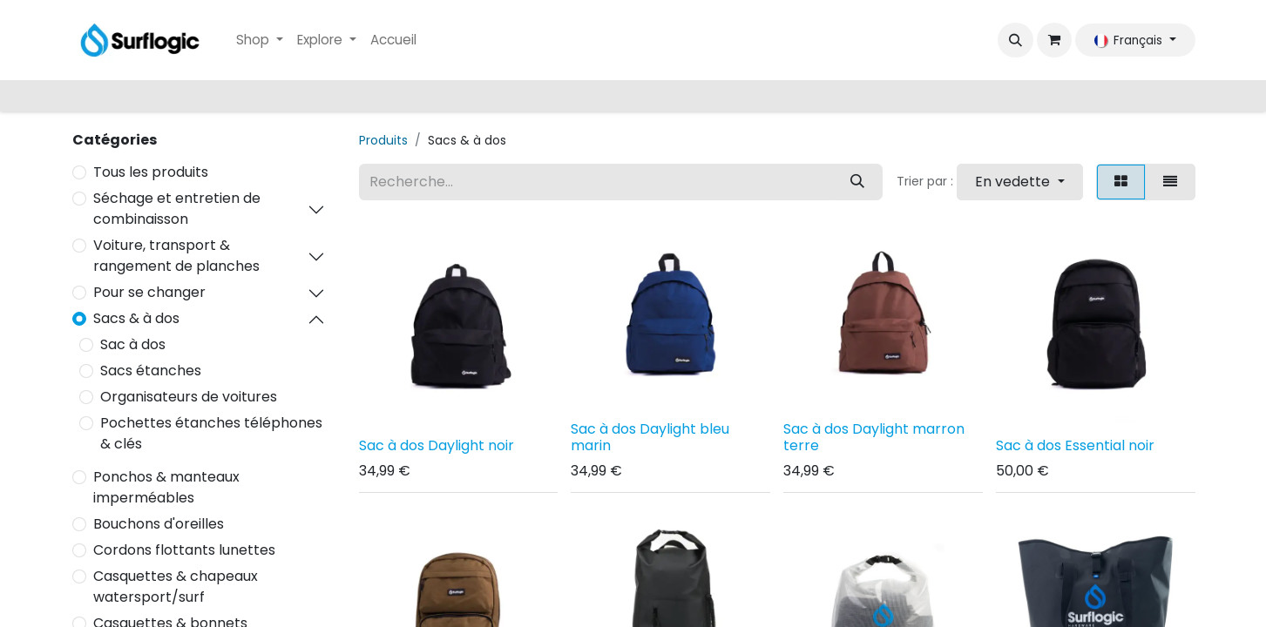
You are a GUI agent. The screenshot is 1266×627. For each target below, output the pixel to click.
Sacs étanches (150, 371)
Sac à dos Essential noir (1075, 445)
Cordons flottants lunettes (184, 550)
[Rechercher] (857, 182)
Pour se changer (149, 292)
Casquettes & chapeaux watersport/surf (175, 586)
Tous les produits (150, 172)
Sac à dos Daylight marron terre (874, 437)
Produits (383, 140)
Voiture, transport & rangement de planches (176, 255)
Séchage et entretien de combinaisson (177, 208)
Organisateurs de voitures (188, 397)
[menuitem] (259, 40)
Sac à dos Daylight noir (436, 445)
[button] (1015, 40)
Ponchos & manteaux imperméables (166, 487)
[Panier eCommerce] (1054, 40)
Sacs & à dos (136, 318)
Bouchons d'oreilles (158, 524)
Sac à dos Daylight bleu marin (650, 437)
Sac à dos (133, 344)
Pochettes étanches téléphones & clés (211, 433)
